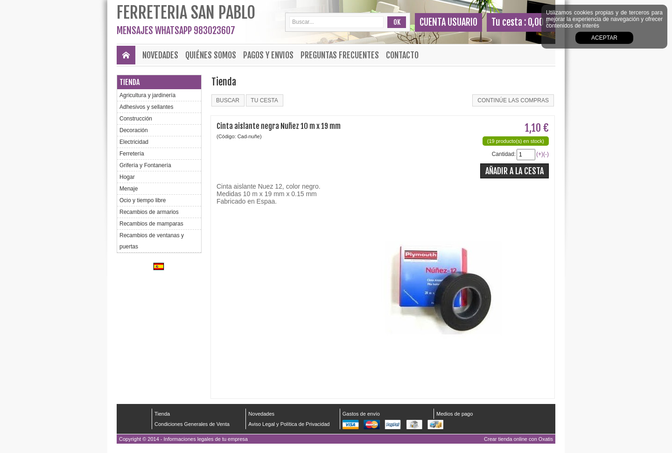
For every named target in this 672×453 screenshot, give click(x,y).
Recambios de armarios (149, 212)
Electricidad (133, 142)
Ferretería (131, 153)
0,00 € (539, 22)
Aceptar (604, 38)
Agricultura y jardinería (147, 95)
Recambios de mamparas (151, 223)
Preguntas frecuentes (340, 55)
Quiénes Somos (210, 55)
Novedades (160, 55)
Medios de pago (454, 414)
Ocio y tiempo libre (142, 200)
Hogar (127, 177)
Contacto (402, 55)
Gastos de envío (361, 414)
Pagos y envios (268, 55)
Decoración (133, 130)
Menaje (128, 188)
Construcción (135, 118)
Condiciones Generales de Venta (192, 424)
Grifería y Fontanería (145, 165)
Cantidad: (504, 154)
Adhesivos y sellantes (146, 107)
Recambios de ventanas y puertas (151, 241)
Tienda (129, 82)
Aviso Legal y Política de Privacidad (288, 424)
